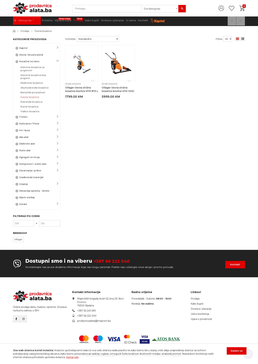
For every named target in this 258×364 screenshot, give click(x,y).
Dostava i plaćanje (133, 21)
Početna (59, 21)
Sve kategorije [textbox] (152, 8)
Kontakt (167, 21)
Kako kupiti (110, 21)
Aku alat (22, 137)
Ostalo (21, 204)
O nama (153, 21)
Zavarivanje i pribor (28, 170)
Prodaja (95, 20)
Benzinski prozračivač (33, 92)
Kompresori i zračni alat (31, 164)
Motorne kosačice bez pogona (33, 76)
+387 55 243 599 (86, 310)
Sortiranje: (70, 38)
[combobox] (159, 8)
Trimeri (21, 117)
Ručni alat (23, 150)
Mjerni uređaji (25, 197)
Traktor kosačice (30, 111)
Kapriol (21, 48)
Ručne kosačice (30, 106)
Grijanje (22, 184)
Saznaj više (72, 357)
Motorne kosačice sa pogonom (32, 68)
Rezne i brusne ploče (29, 54)
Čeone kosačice (44, 31)
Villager (18, 239)
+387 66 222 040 (115, 261)
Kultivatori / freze (27, 123)
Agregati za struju (28, 157)
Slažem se (235, 352)
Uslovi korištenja (200, 313)
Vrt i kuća (23, 130)
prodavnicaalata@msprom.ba (94, 320)
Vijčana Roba (77, 20)
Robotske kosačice (31, 101)
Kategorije (24, 21)
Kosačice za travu (27, 61)
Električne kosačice (32, 83)
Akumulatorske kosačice (35, 87)
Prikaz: (219, 38)
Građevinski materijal (29, 177)
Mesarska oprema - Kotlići (32, 190)
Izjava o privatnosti (201, 319)
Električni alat (25, 143)
